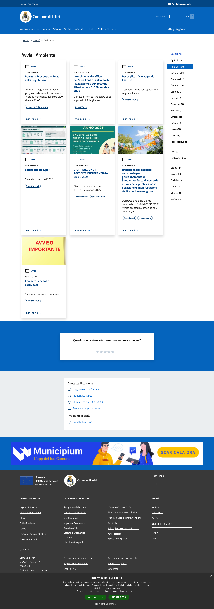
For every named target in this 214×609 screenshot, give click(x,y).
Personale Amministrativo (33, 534)
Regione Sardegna (29, 4)
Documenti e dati (28, 539)
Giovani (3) (176, 123)
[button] (107, 603)
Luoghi (155, 532)
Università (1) (177, 192)
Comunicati (157, 512)
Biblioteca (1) (177, 73)
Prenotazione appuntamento (78, 558)
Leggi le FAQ (70, 569)
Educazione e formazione (120, 507)
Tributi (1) (175, 186)
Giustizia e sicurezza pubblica (122, 512)
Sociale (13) (176, 180)
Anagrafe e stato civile (75, 507)
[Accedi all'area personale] (179, 3)
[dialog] (107, 591)
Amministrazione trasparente (122, 558)
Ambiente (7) (177, 66)
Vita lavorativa (71, 518)
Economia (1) (177, 104)
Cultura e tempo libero (75, 512)
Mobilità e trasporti (73, 542)
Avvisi (30, 66)
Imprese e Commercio (74, 523)
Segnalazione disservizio (76, 563)
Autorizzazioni (115, 534)
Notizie (155, 507)
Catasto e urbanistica (74, 532)
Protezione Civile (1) (179, 159)
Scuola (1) (176, 167)
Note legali (113, 569)
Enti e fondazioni (28, 523)
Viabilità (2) (176, 199)
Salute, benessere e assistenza (123, 528)
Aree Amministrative (30, 512)
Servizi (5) (176, 174)
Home (26, 40)
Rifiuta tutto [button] (119, 597)
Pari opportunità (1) (179, 143)
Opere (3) (175, 135)
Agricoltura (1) (178, 60)
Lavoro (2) (176, 129)
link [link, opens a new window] (135, 591)
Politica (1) (176, 151)
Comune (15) (177, 85)
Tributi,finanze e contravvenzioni (124, 517)
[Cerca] (190, 16)
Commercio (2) (178, 79)
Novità (36, 40)
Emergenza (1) (178, 116)
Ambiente (112, 523)
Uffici (22, 518)
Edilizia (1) (176, 110)
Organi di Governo (29, 507)
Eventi (155, 538)
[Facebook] (164, 16)
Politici (23, 528)
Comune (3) (176, 91)
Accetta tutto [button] (95, 597)
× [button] (211, 576)
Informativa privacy (117, 563)
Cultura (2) (176, 98)
